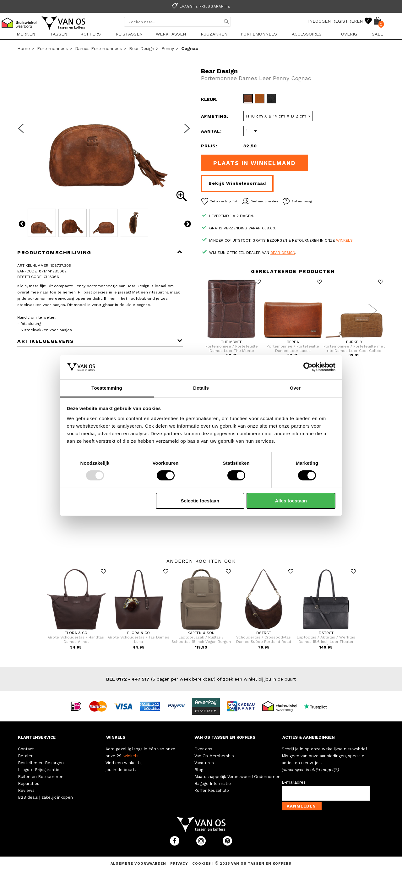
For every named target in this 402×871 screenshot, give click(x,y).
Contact (26, 749)
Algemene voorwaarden (139, 864)
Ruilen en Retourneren (40, 776)
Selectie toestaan (200, 500)
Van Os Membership (214, 755)
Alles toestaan (291, 500)
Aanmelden (301, 806)
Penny (167, 48)
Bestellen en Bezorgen (41, 762)
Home (23, 48)
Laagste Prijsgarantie (38, 769)
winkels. (131, 755)
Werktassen (171, 33)
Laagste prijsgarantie (200, 6)
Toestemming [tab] (106, 388)
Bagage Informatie (212, 783)
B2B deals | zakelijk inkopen (45, 797)
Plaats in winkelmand (254, 163)
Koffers (90, 33)
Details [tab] (201, 388)
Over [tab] (295, 388)
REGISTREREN (347, 21)
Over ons (203, 749)
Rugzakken (214, 33)
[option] (201, 6)
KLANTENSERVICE (37, 737)
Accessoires (307, 33)
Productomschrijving (100, 252)
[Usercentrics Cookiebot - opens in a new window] (307, 367)
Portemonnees (259, 33)
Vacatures (204, 762)
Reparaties (28, 783)
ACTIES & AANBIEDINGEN (308, 737)
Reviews (26, 790)
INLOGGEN (319, 21)
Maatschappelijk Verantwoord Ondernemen (237, 776)
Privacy (179, 864)
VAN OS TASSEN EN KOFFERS (224, 737)
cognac (189, 48)
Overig (349, 33)
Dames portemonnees (98, 48)
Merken (26, 33)
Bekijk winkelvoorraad (237, 183)
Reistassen (129, 33)
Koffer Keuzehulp (211, 790)
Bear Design (141, 48)
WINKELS (115, 737)
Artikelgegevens (100, 341)
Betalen (26, 755)
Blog (198, 769)
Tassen (58, 33)
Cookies (201, 864)
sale (377, 33)
